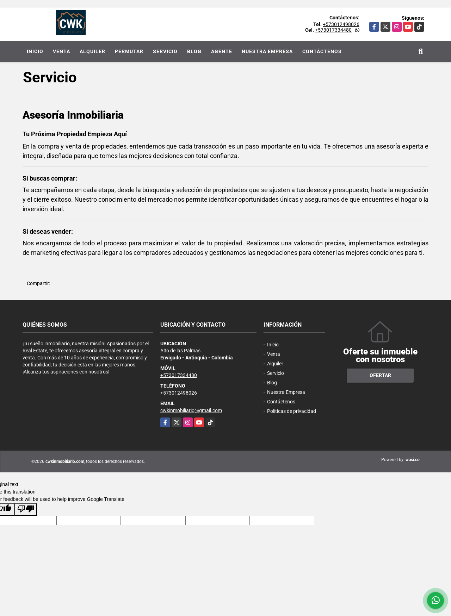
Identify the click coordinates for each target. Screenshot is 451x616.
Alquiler (92, 51)
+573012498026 (341, 24)
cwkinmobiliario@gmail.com (191, 410)
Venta (61, 51)
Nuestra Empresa (267, 51)
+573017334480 (333, 30)
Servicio (165, 51)
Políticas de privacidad (291, 411)
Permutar (129, 51)
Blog (194, 51)
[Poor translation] (25, 509)
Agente (221, 51)
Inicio (35, 51)
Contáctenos (322, 51)
